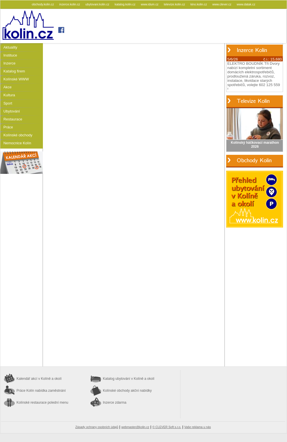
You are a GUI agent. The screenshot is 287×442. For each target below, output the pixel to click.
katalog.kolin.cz (125, 4)
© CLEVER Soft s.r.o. (166, 427)
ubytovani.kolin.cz (98, 4)
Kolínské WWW (16, 79)
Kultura (9, 95)
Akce (7, 87)
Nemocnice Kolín (17, 143)
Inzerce (9, 63)
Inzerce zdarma (114, 403)
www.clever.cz (222, 4)
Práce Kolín (41, 391)
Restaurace (12, 119)
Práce (8, 127)
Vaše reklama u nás (197, 427)
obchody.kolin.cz (43, 4)
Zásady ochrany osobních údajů (96, 427)
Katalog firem (14, 71)
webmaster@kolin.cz (135, 427)
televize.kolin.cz (175, 4)
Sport (7, 103)
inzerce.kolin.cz (70, 4)
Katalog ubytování (128, 379)
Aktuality (10, 47)
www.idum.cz (150, 4)
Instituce (10, 55)
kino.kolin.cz (199, 4)
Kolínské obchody (17, 135)
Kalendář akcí (39, 379)
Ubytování (11, 111)
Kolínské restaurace (42, 403)
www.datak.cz (246, 4)
